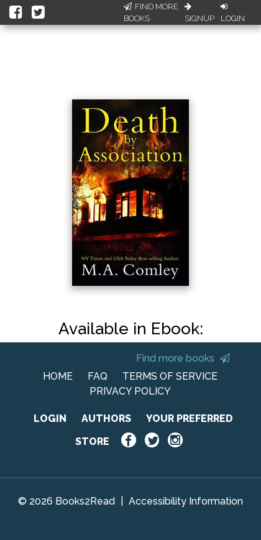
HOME (58, 376)
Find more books (183, 358)
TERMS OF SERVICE (170, 376)
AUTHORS (106, 418)
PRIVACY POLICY (130, 391)
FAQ (98, 376)
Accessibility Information (186, 501)
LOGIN (50, 418)
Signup (199, 13)
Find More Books (151, 13)
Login (233, 13)
